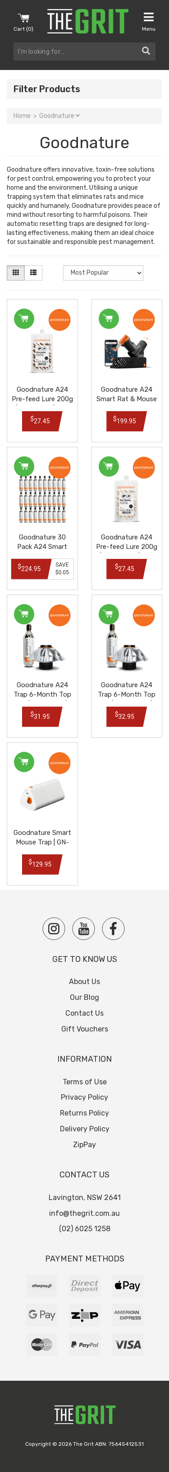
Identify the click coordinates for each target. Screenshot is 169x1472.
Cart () (23, 22)
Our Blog (84, 997)
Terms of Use (85, 1082)
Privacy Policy (84, 1097)
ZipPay (84, 1144)
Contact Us (84, 1013)
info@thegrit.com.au (84, 1213)
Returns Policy (84, 1113)
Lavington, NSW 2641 (85, 1197)
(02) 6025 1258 (84, 1228)
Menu (148, 22)
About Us (84, 981)
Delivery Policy (85, 1129)
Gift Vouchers (84, 1029)
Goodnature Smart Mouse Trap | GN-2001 (42, 842)
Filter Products (47, 89)
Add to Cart (23, 319)
